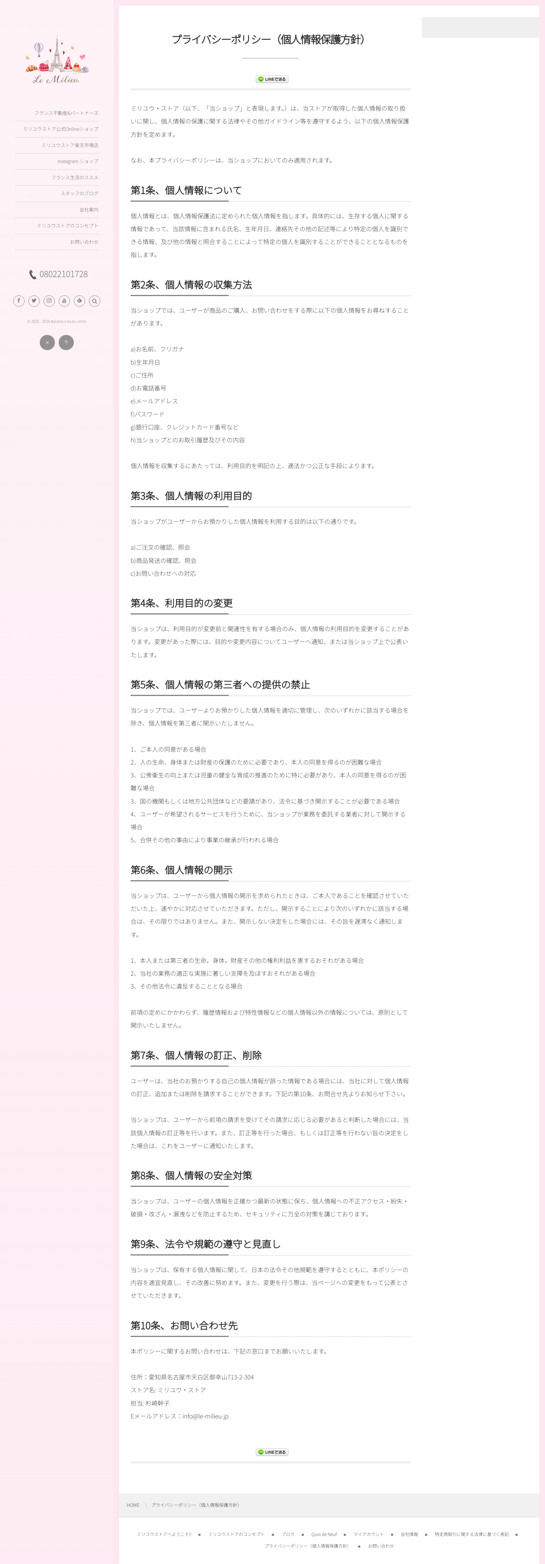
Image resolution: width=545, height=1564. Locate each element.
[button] (94, 306)
